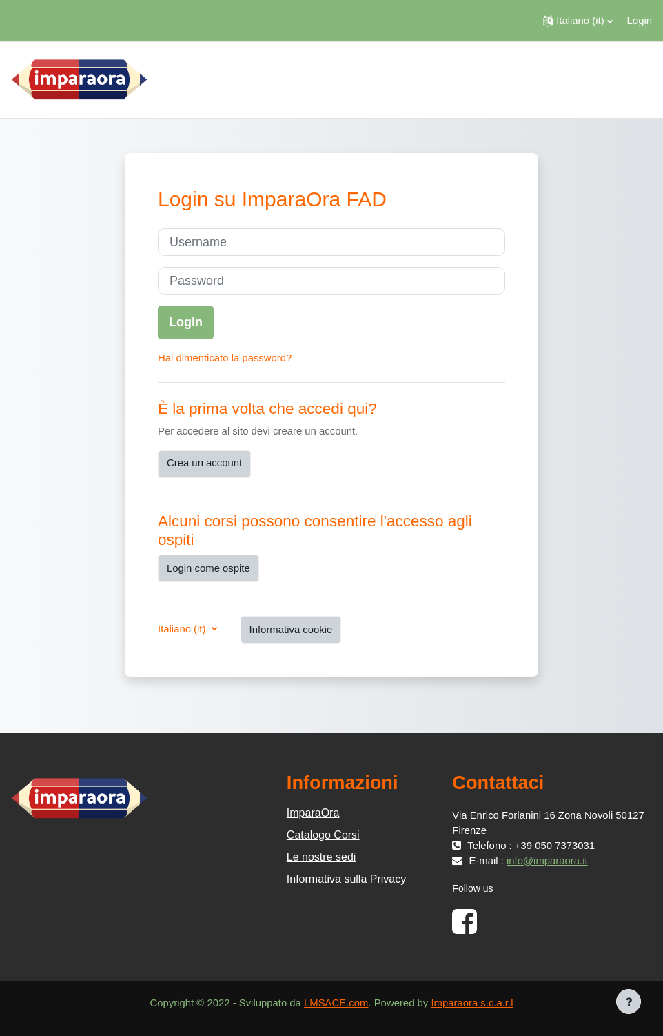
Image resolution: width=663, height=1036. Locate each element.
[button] (577, 20)
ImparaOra (313, 813)
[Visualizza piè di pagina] (628, 1001)
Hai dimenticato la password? (225, 357)
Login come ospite (208, 568)
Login (639, 20)
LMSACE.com (336, 1002)
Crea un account (204, 462)
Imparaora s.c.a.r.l (472, 1002)
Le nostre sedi (321, 857)
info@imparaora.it (547, 860)
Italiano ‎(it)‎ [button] (183, 629)
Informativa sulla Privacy (346, 879)
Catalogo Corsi (323, 835)
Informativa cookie (291, 629)
